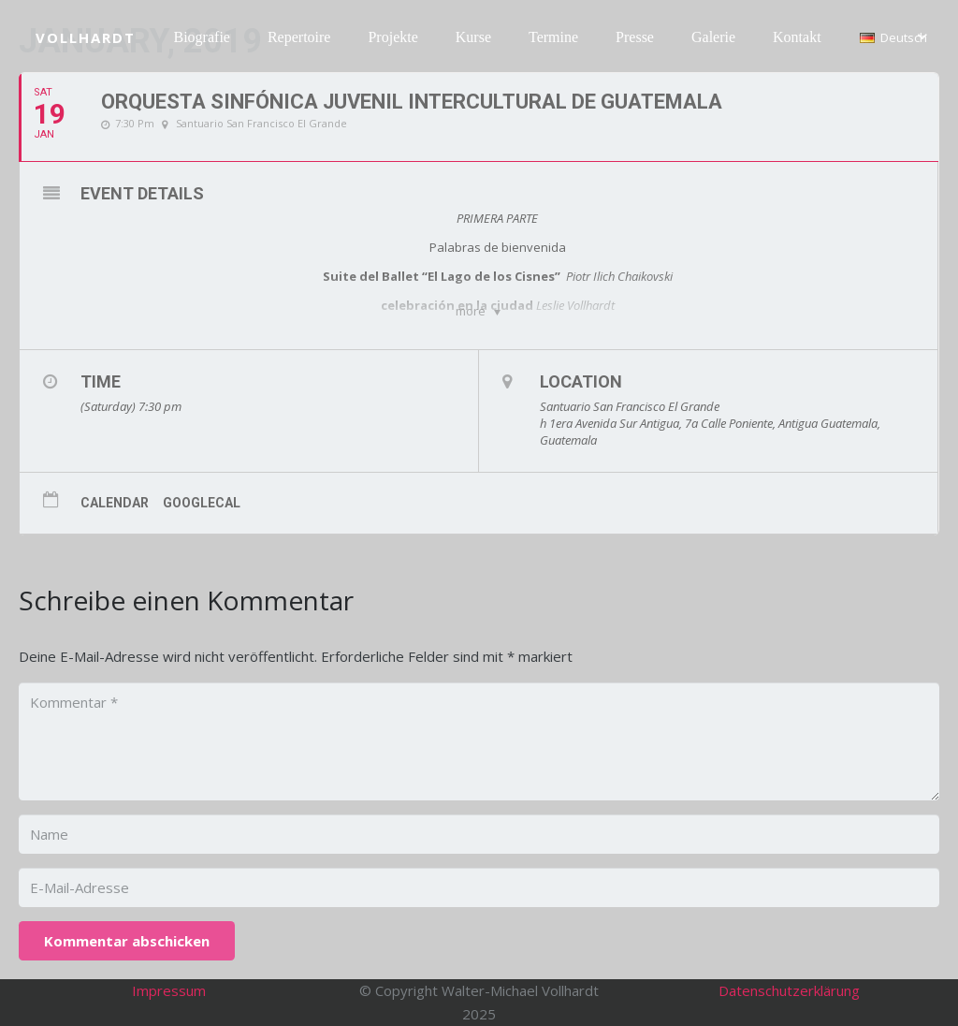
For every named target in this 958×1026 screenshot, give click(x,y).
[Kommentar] (479, 741)
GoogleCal (201, 502)
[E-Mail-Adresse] (479, 887)
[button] (893, 37)
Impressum (169, 990)
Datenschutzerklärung (789, 990)
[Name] (479, 834)
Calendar (114, 502)
